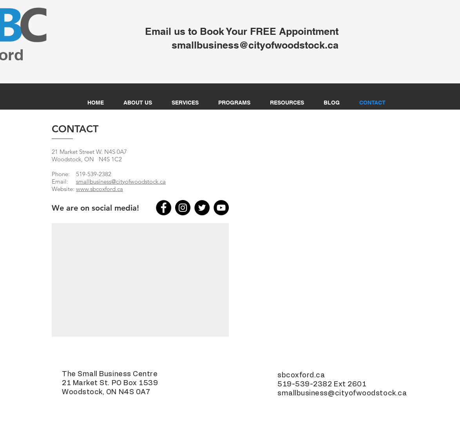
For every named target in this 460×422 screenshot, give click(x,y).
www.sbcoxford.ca (99, 189)
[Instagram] (182, 207)
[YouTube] (221, 207)
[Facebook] (163, 207)
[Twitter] (202, 207)
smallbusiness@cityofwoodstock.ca (121, 181)
